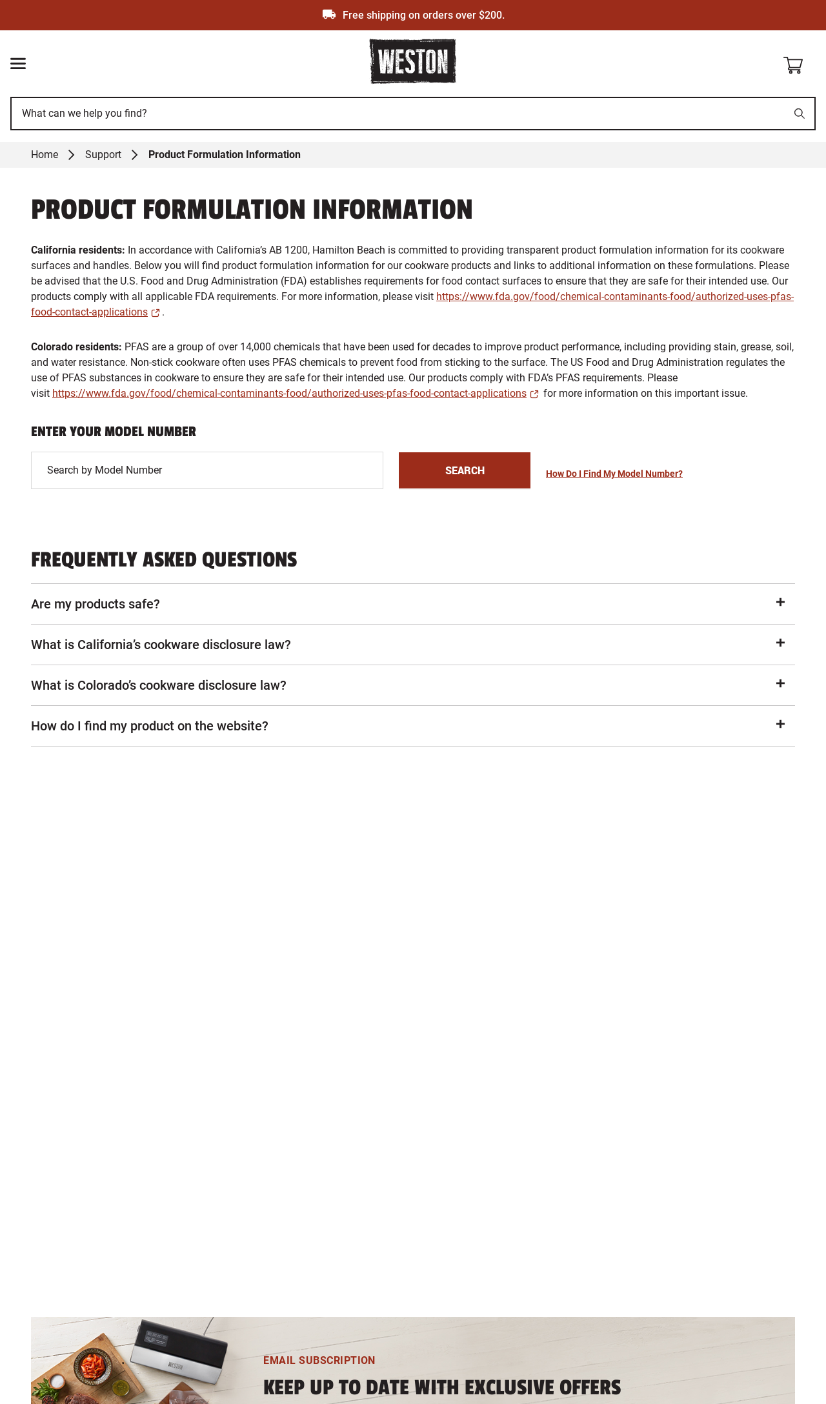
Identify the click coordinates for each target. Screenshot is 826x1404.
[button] (413, 604)
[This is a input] (207, 470)
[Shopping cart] (799, 63)
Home (44, 154)
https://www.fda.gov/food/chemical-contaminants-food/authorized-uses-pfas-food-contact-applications (289, 393)
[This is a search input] (399, 113)
